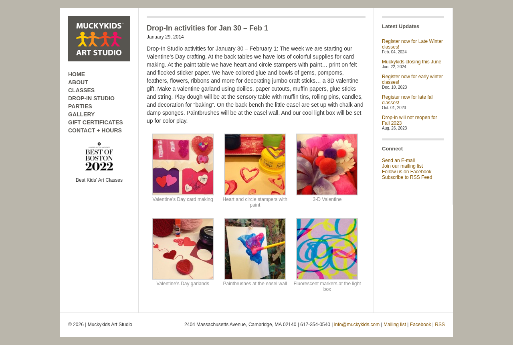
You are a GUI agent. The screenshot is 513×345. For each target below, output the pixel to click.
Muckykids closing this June (411, 62)
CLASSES (81, 90)
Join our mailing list (402, 166)
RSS (440, 324)
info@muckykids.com (357, 324)
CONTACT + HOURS (95, 130)
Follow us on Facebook (406, 172)
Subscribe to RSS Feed (407, 177)
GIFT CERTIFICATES (95, 122)
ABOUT (78, 82)
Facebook (420, 324)
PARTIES (80, 106)
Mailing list (395, 324)
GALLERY (81, 114)
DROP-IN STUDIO (91, 98)
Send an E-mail (398, 160)
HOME (76, 74)
